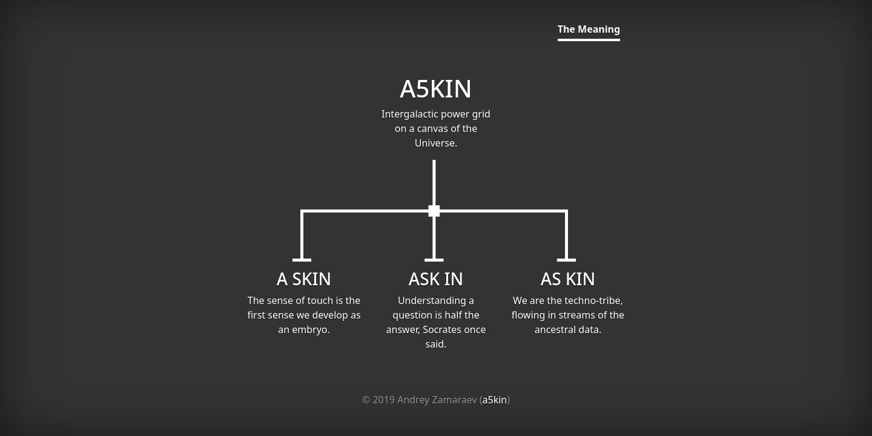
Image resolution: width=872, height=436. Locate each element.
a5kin (495, 399)
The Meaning (589, 29)
